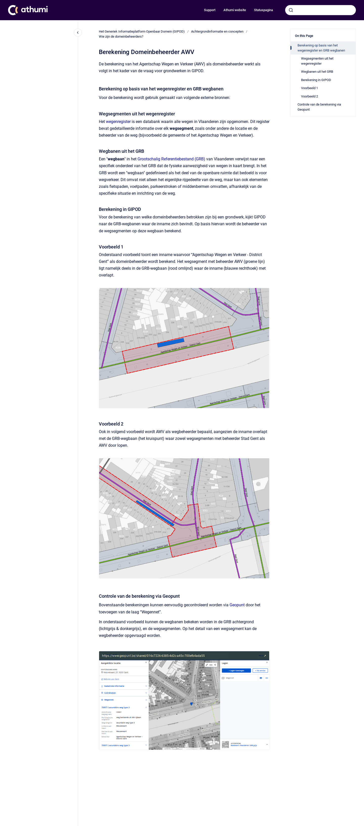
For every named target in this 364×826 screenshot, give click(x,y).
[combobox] (320, 10)
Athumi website (234, 10)
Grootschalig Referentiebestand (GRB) (171, 159)
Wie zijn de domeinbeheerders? (121, 36)
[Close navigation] (78, 33)
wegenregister (119, 121)
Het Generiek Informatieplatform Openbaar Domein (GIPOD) (142, 31)
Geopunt (237, 605)
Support (209, 10)
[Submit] (291, 10)
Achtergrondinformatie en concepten (217, 31)
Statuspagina (263, 10)
